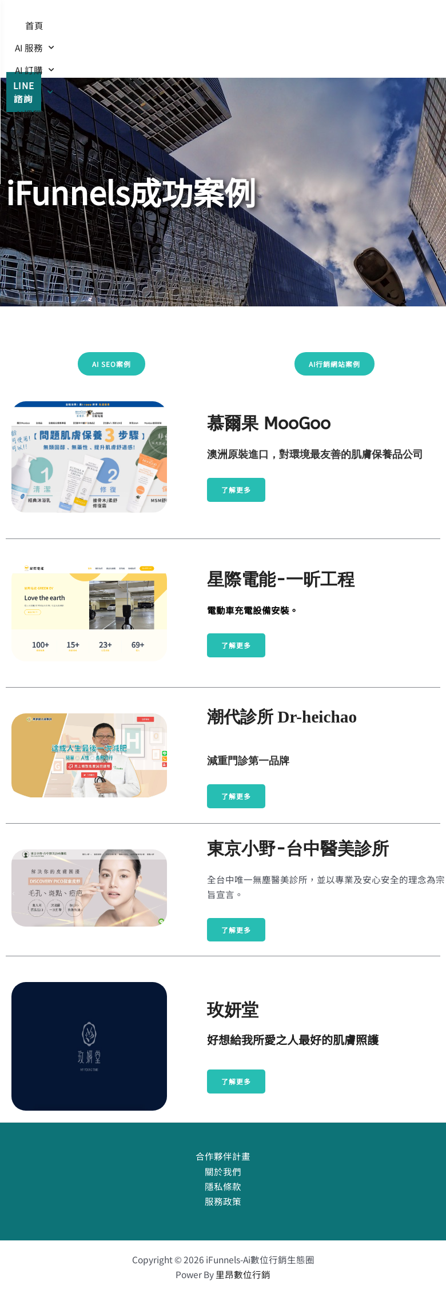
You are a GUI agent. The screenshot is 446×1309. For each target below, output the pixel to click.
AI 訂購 (240, 28)
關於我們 (223, 1171)
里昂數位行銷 (243, 1274)
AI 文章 (221, 50)
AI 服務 (183, 28)
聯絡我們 (277, 49)
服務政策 (223, 1201)
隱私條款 (223, 1186)
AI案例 (295, 28)
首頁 (137, 27)
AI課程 (166, 50)
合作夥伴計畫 (223, 1156)
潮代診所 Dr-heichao (282, 717)
